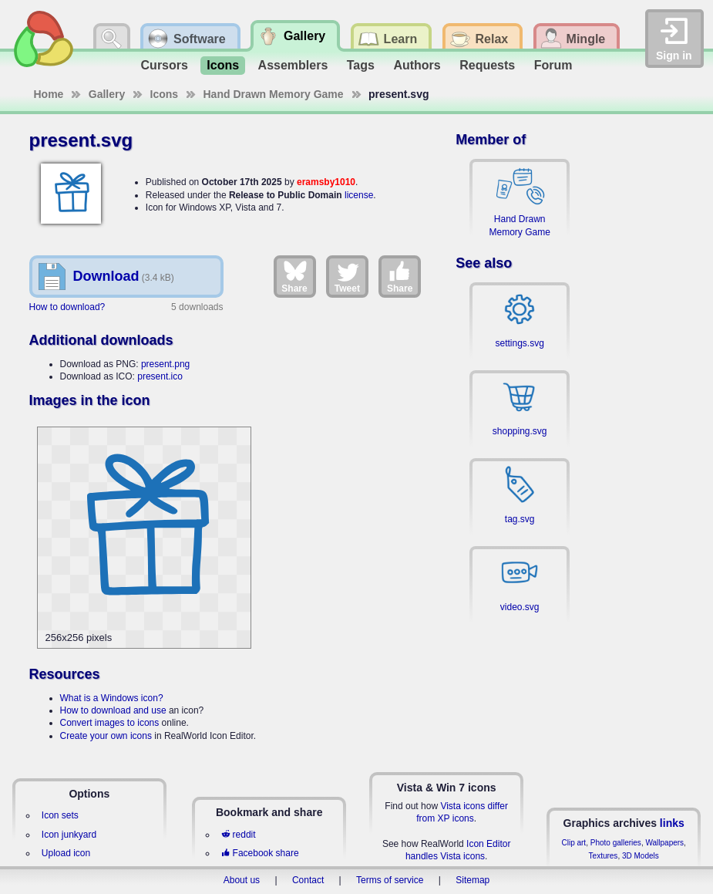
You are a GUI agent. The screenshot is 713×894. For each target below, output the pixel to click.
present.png (165, 364)
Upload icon (66, 853)
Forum (553, 65)
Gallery (107, 94)
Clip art (573, 842)
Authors (416, 65)
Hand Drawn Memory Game (273, 94)
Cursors (164, 65)
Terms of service (389, 880)
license (359, 195)
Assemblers (293, 65)
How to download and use (113, 710)
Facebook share (259, 853)
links (672, 823)
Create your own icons (106, 735)
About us (242, 880)
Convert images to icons (110, 722)
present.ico (160, 376)
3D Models (640, 856)
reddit (238, 834)
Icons (223, 65)
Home (49, 94)
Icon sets (60, 815)
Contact (308, 880)
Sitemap (472, 880)
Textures (603, 856)
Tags (361, 65)
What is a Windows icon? (111, 698)
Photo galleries (615, 842)
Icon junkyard (69, 834)
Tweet (347, 276)
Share (294, 276)
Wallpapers (664, 842)
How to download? (67, 307)
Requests (487, 65)
